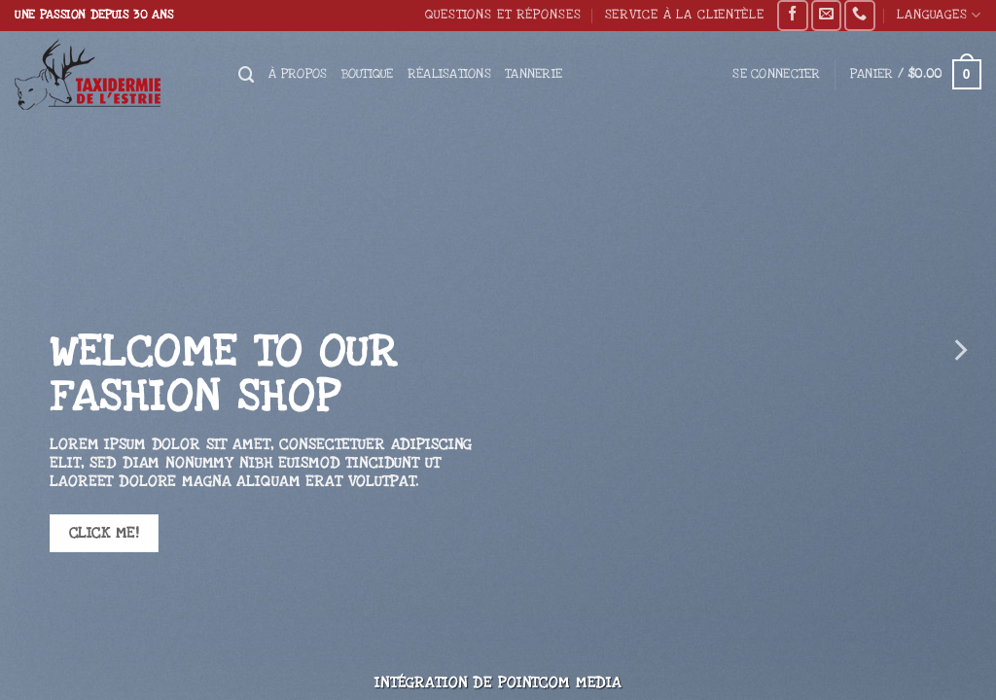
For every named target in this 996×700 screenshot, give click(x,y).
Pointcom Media (560, 683)
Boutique (367, 73)
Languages (939, 15)
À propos (297, 73)
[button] (776, 74)
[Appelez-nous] (859, 15)
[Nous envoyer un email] (826, 15)
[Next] (959, 350)
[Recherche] (246, 74)
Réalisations (449, 73)
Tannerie (533, 73)
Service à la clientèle (685, 14)
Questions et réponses (503, 14)
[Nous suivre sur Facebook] (792, 15)
